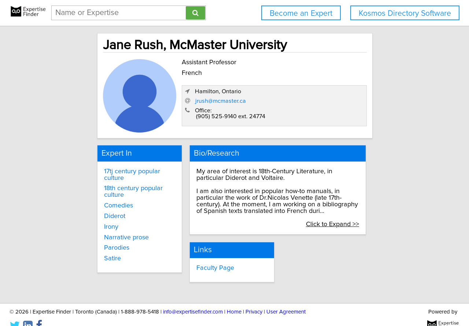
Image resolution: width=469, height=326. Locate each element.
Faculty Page (201, 256)
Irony (84, 209)
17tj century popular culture (116, 166)
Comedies (91, 188)
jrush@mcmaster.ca (317, 103)
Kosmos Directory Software (405, 13)
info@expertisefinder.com (193, 299)
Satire (85, 241)
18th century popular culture (117, 177)
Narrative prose (99, 219)
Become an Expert (301, 13)
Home (234, 299)
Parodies (90, 230)
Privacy (253, 299)
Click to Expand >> (365, 213)
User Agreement (286, 299)
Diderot (88, 198)
